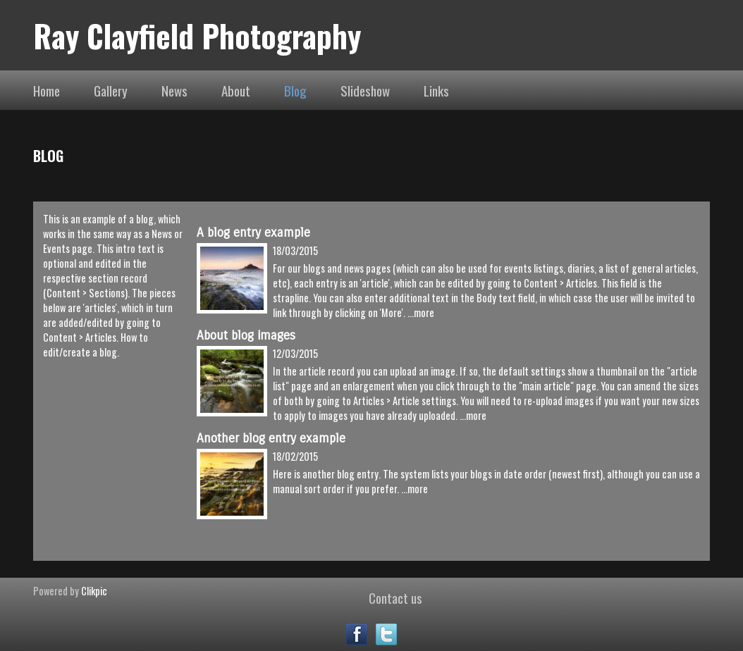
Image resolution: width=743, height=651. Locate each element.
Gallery (111, 90)
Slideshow (365, 90)
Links (436, 90)
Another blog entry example (271, 438)
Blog (295, 90)
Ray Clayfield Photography (197, 35)
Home (46, 90)
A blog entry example (253, 232)
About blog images (246, 335)
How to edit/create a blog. (95, 344)
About (235, 90)
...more (420, 312)
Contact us (395, 597)
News (174, 90)
